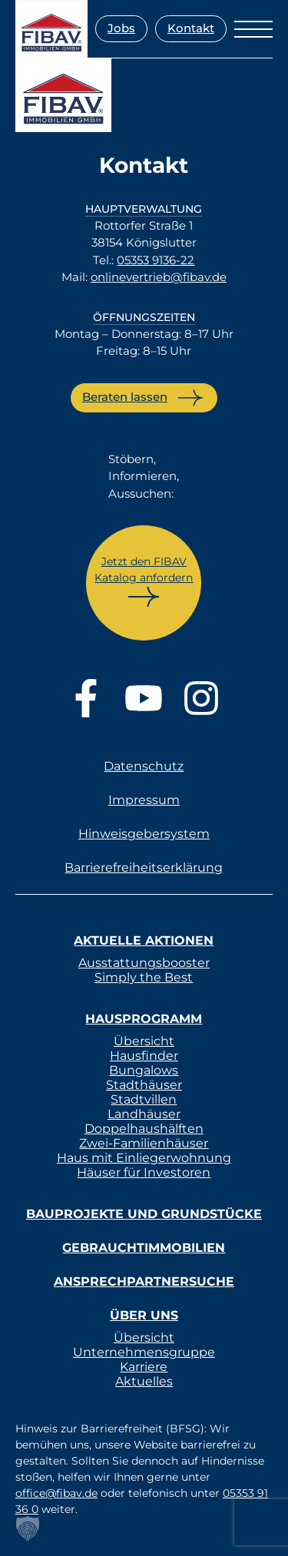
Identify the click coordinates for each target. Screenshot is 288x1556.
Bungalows (143, 1070)
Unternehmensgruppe (144, 1352)
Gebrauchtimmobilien (143, 1247)
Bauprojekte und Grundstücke (144, 1214)
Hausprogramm (143, 1018)
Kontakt (190, 28)
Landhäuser (144, 1114)
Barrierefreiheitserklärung (144, 867)
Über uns (144, 1315)
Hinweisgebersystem (144, 833)
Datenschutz (144, 766)
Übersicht (144, 1041)
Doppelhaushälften (144, 1128)
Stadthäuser (144, 1085)
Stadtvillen (144, 1099)
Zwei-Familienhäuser (143, 1143)
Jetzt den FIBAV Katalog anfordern (143, 569)
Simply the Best (143, 977)
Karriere (143, 1366)
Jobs (121, 28)
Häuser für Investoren (143, 1172)
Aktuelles (144, 1381)
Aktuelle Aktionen (144, 940)
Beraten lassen (124, 396)
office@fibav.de (56, 1493)
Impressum (144, 800)
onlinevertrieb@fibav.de (159, 277)
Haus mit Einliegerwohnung (144, 1157)
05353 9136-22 (155, 260)
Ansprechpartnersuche (144, 1281)
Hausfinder (144, 1055)
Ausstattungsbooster (144, 962)
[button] (27, 1528)
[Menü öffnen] (253, 29)
